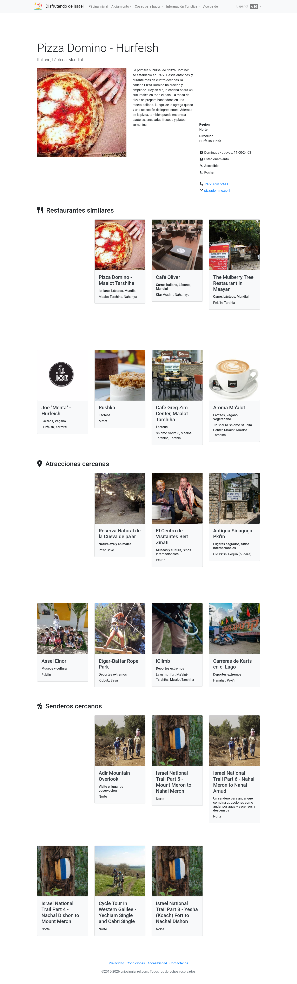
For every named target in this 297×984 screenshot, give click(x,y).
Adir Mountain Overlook (114, 776)
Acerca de (210, 6)
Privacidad (116, 963)
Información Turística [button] (181, 6)
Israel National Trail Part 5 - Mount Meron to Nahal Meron (173, 782)
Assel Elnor (53, 661)
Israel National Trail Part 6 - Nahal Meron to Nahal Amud (234, 782)
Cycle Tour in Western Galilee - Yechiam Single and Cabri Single (117, 912)
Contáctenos (179, 963)
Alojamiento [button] (120, 6)
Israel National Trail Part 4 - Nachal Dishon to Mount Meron (60, 912)
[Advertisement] (148, 28)
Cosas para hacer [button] (147, 6)
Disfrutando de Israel (65, 6)
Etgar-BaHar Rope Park (118, 664)
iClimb (163, 661)
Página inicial (98, 6)
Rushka (107, 407)
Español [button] (247, 6)
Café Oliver (168, 277)
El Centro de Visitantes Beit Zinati (172, 537)
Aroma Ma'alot (229, 407)
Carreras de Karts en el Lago (232, 664)
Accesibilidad (157, 963)
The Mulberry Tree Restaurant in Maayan (233, 283)
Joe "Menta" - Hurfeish (56, 410)
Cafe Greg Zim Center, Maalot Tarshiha (172, 413)
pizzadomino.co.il (217, 191)
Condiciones (136, 963)
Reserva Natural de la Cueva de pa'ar (120, 534)
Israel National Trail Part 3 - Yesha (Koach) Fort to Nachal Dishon (177, 912)
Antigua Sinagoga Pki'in (232, 534)
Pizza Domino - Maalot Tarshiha (116, 280)
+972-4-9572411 (216, 184)
